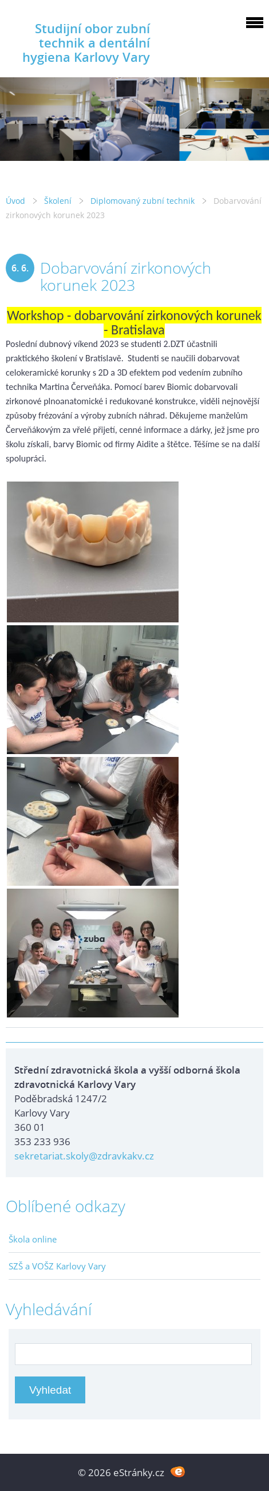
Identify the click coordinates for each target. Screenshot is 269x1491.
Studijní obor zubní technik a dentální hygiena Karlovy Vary (86, 42)
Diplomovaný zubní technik (142, 200)
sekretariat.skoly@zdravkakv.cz (84, 1155)
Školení (58, 200)
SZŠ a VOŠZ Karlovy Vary (57, 1266)
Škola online (33, 1239)
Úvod (15, 200)
